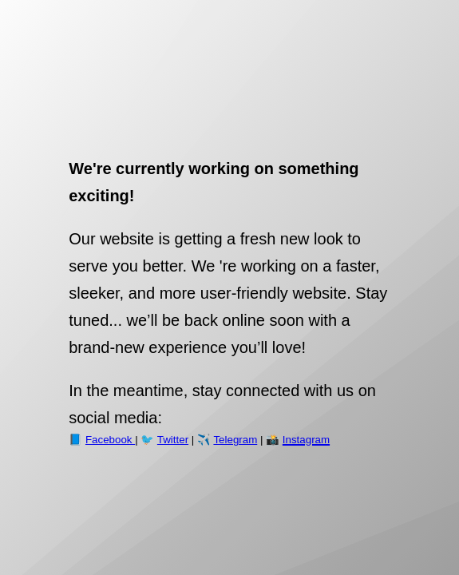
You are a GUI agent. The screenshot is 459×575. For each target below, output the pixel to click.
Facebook (110, 440)
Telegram (235, 440)
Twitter (172, 440)
